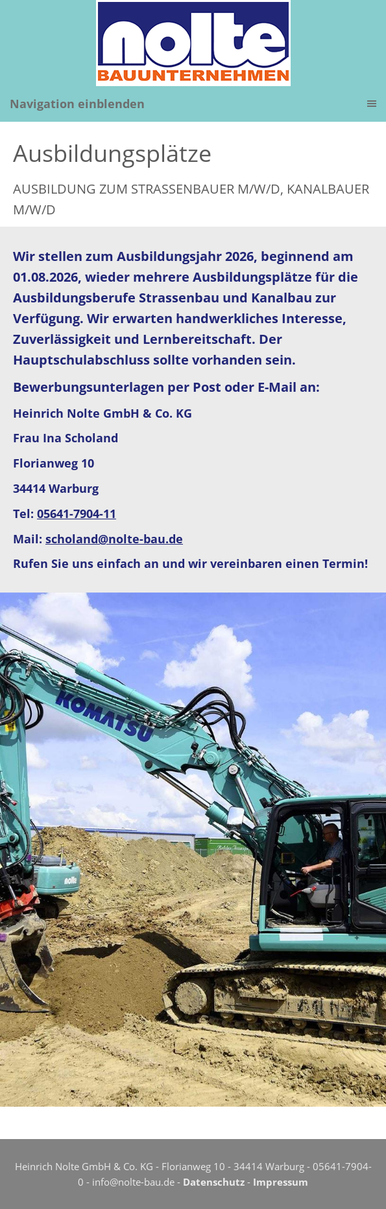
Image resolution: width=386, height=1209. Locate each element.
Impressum (280, 1181)
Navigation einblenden (77, 103)
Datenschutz (214, 1181)
